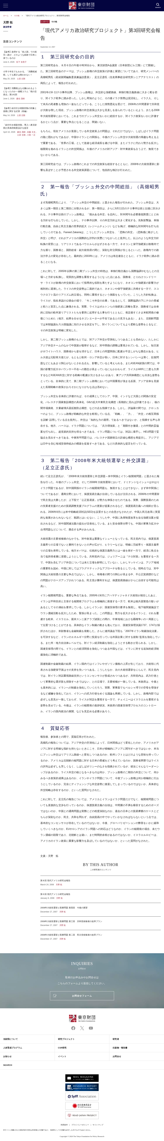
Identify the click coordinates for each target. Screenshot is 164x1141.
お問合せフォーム (82, 995)
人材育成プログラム (12, 1048)
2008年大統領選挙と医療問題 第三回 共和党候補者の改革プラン (100, 923)
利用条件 (64, 1125)
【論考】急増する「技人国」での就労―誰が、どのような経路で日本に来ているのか (20, 57)
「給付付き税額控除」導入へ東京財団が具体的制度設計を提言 (20, 128)
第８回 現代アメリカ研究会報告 (100, 882)
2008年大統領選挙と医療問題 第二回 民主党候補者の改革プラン (100, 935)
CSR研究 (62, 1048)
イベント (62, 1056)
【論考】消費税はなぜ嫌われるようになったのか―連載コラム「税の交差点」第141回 (20, 93)
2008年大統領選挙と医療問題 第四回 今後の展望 (100, 909)
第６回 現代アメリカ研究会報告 (100, 896)
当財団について (10, 1039)
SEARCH (7, 1065)
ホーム (5, 16)
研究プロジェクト (66, 1039)
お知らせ (7, 1056)
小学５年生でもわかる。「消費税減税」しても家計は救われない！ (20, 75)
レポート (45, 22)
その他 (17, 16)
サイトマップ (98, 1125)
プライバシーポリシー (80, 1125)
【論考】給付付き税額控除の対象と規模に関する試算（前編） (20, 111)
